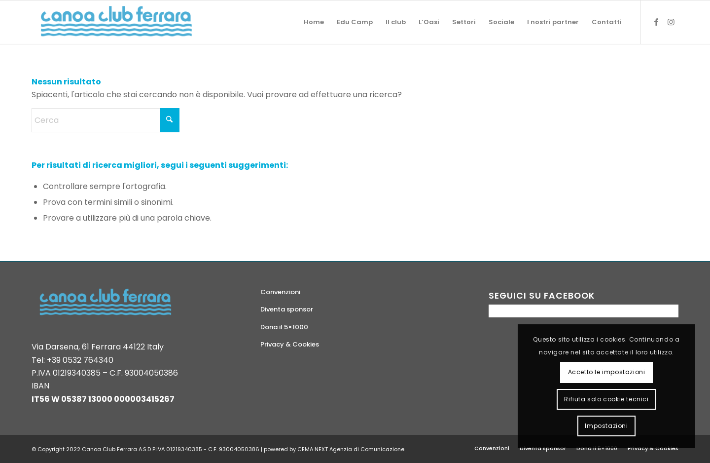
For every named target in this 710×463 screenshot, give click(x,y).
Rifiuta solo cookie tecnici (606, 399)
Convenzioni (280, 292)
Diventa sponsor (286, 309)
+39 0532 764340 (80, 360)
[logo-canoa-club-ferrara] (116, 22)
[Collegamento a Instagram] (671, 21)
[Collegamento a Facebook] (656, 21)
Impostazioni (606, 426)
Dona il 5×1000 (284, 327)
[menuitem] (313, 22)
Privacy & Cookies (289, 344)
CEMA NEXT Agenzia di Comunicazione (350, 449)
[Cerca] (105, 120)
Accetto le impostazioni (606, 372)
